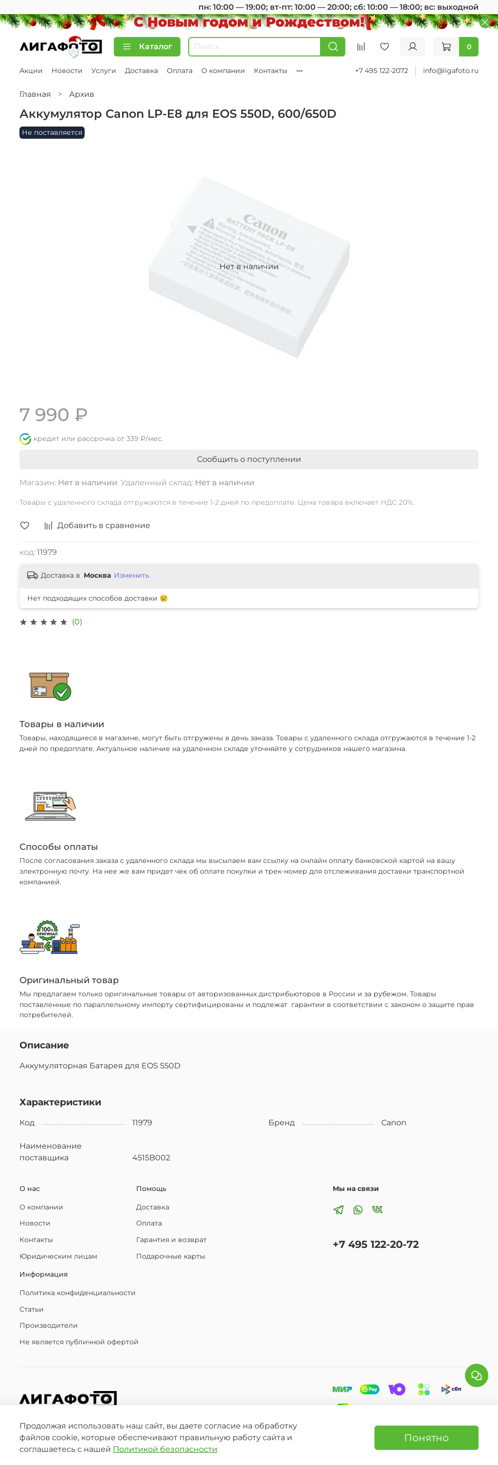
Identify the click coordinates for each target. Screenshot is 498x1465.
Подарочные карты (170, 1256)
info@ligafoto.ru (451, 70)
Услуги (103, 70)
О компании (223, 70)
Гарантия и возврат (171, 1239)
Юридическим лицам (58, 1256)
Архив (81, 94)
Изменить (131, 575)
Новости (67, 70)
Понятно (426, 1438)
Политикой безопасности (165, 1449)
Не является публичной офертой (79, 1341)
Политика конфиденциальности (77, 1292)
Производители (48, 1325)
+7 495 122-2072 (381, 70)
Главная (35, 94)
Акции (31, 70)
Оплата (180, 70)
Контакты (270, 70)
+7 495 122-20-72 (376, 1244)
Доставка (141, 70)
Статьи (31, 1309)
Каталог (147, 47)
